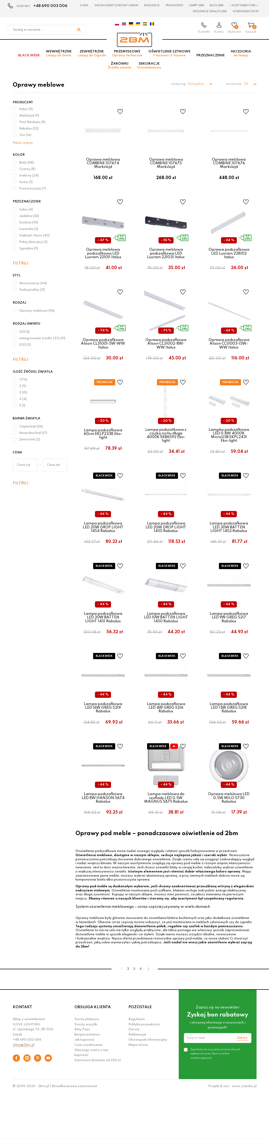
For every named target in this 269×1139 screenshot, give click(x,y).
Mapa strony (138, 1090)
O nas (84, 5)
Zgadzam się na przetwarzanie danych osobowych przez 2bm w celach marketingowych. (215, 1098)
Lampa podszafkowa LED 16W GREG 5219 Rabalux (103, 742)
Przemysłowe (127, 57)
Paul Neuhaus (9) (32, 126)
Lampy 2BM (196, 5)
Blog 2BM (216, 5)
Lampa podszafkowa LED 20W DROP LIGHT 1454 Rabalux (103, 551)
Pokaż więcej (23, 146)
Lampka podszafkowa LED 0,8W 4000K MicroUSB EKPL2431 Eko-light (229, 454)
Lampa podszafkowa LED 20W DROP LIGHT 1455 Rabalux (166, 551)
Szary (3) (26, 186)
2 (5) (22, 390)
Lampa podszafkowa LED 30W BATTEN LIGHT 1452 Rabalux (229, 551)
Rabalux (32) (29, 132)
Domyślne (196, 88)
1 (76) (23, 383)
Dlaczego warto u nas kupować (91, 1098)
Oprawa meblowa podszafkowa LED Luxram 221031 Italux (166, 262)
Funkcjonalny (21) (32, 293)
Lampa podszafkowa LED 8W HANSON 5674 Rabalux (103, 837)
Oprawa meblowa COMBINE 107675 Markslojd (166, 167)
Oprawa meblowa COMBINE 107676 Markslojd (229, 167)
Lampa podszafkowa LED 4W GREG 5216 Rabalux (166, 742)
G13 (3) (24, 335)
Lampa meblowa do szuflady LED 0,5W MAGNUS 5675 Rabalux (166, 837)
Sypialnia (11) (28, 252)
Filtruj (20, 267)
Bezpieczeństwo (87, 1079)
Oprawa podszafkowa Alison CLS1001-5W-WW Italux (103, 358)
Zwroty (134, 1074)
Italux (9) (26, 113)
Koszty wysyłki (85, 1069)
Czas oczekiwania (88, 1090)
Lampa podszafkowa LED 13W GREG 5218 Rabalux (229, 742)
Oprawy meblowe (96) (37, 314)
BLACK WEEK (29, 59)
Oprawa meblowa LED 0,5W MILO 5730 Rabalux (229, 837)
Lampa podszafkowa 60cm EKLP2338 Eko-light (103, 453)
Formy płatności (86, 1064)
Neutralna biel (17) (33, 437)
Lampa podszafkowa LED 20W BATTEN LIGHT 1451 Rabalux (103, 647)
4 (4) (23, 403)
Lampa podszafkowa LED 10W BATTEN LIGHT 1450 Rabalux (166, 647)
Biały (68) (26, 166)
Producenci (174, 5)
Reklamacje (137, 1079)
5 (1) (22, 409)
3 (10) (23, 396)
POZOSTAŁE (140, 1052)
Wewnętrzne (59, 57)
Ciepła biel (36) (31, 430)
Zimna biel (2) (29, 443)
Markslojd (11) (29, 119)
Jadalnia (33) (29, 220)
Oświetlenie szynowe (169, 57)
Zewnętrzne (92, 57)
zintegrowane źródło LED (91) (42, 342)
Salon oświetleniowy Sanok (116, 5)
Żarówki (119, 69)
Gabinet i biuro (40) (34, 239)
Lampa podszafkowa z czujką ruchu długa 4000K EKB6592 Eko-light (166, 454)
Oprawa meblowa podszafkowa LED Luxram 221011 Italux (103, 262)
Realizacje (152, 5)
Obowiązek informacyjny (147, 1085)
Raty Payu (82, 1074)
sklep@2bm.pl (24, 1090)
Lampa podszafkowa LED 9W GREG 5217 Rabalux (229, 647)
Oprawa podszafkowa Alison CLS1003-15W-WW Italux (229, 358)
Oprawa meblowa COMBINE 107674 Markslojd (103, 167)
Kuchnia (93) (28, 226)
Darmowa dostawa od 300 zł (97, 1105)
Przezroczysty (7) (32, 192)
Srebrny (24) (29, 179)
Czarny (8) (27, 173)
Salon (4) (26, 213)
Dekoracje (149, 69)
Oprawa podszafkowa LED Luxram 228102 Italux (229, 262)
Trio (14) (25, 139)
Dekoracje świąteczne (210, 11)
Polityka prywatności (144, 1069)
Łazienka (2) (28, 233)
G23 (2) (25, 348)
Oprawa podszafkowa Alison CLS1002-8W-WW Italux (166, 358)
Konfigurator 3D (246, 11)
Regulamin (136, 1064)
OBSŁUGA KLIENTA (92, 1052)
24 (246, 88)
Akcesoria (241, 57)
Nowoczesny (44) (33, 287)
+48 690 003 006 (50, 6)
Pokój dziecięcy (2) (33, 246)
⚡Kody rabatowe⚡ (244, 5)
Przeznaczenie (210, 59)
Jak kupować (84, 1085)
